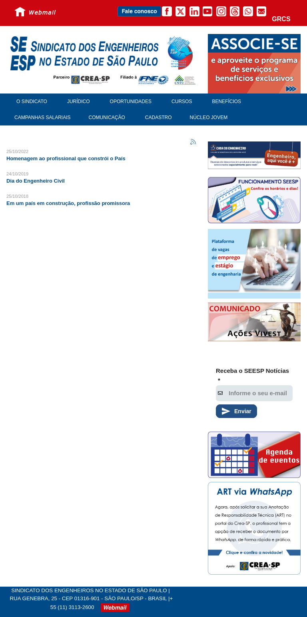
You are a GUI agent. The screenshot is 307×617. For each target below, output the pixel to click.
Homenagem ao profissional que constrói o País (66, 158)
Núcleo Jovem (209, 117)
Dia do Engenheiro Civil (35, 181)
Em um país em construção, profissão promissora (68, 203)
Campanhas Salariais (42, 117)
